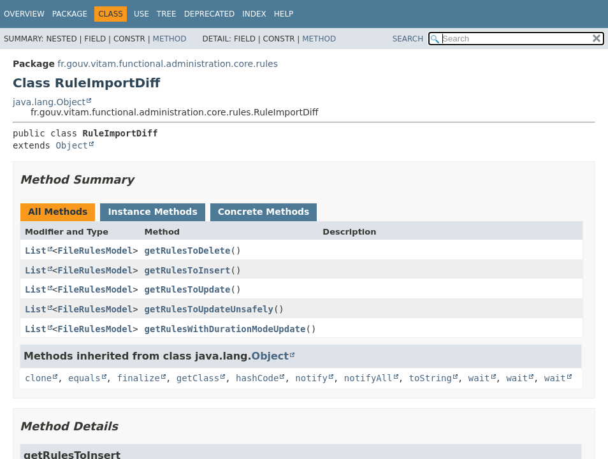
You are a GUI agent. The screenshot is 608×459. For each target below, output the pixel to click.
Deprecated (209, 14)
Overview (24, 14)
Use (141, 14)
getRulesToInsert (188, 270)
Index (254, 14)
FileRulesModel (95, 250)
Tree (167, 14)
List (36, 250)
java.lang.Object (49, 102)
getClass (198, 378)
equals (84, 378)
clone (38, 378)
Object (71, 145)
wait (479, 378)
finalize (138, 378)
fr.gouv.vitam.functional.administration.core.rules (167, 64)
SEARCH (408, 38)
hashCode (257, 378)
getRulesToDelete (188, 250)
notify (311, 378)
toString (430, 378)
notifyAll (368, 378)
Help (284, 14)
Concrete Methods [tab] (264, 212)
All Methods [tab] (57, 212)
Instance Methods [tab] (152, 212)
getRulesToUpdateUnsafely (209, 309)
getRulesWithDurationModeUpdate (225, 329)
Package (69, 14)
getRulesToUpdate (188, 289)
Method (170, 38)
